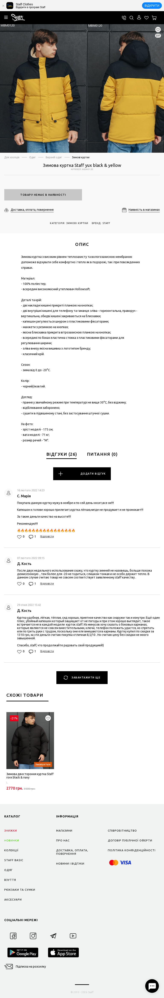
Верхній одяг (54, 157)
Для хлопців (11, 157)
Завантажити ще (82, 677)
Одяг (32, 157)
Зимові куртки (80, 157)
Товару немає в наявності (43, 194)
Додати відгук (82, 474)
